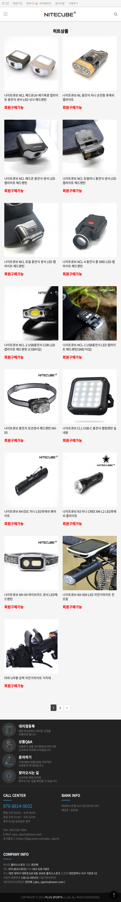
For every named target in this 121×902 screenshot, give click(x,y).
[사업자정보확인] (47, 878)
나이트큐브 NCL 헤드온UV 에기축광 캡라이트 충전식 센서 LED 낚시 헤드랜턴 (31, 97)
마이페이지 (45, 3)
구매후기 (73, 3)
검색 (112, 13)
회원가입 (17, 3)
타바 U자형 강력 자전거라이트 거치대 (27, 678)
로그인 (5, 3)
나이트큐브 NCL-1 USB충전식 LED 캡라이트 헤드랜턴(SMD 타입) (89, 347)
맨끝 (67, 707)
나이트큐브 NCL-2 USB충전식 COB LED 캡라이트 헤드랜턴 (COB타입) (29, 347)
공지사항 (60, 3)
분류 (5, 14)
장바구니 (31, 3)
